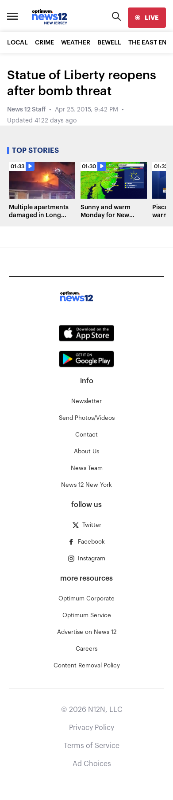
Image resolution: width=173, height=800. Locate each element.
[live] (147, 17)
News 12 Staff (26, 110)
